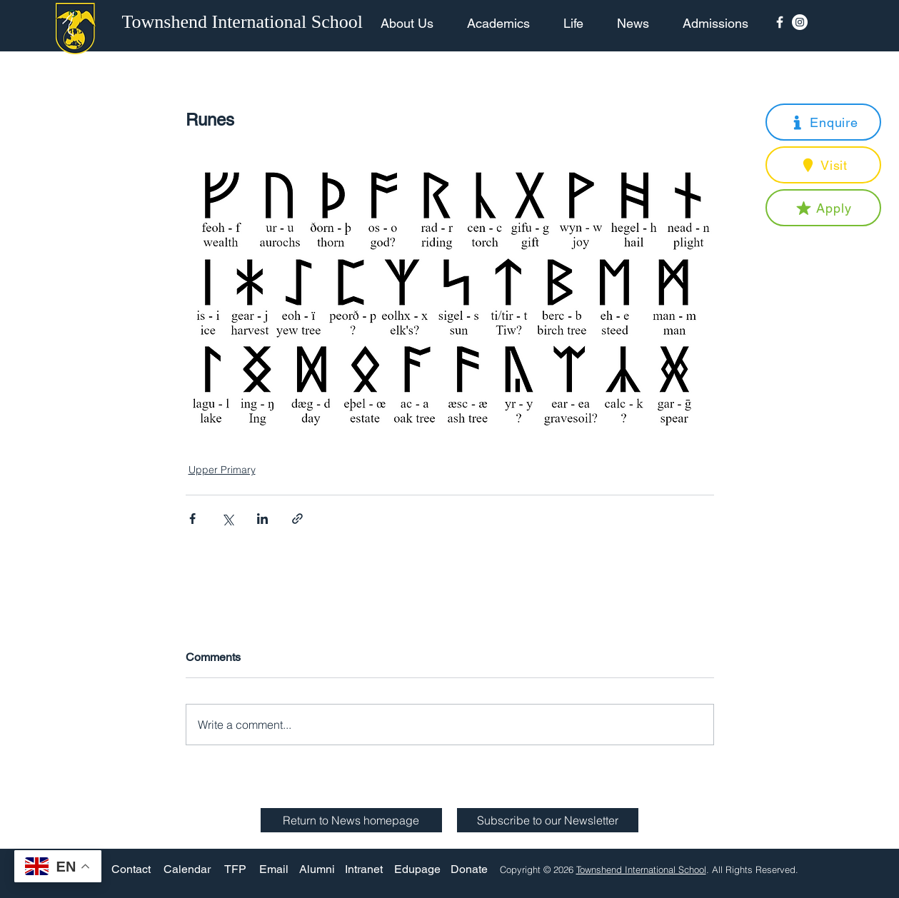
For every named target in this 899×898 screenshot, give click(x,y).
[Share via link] (297, 518)
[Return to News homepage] (351, 820)
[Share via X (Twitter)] (227, 518)
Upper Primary (222, 469)
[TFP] (235, 869)
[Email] (273, 869)
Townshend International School (641, 869)
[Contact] (131, 869)
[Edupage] (417, 869)
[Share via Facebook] (192, 518)
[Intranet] (364, 869)
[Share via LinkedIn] (262, 518)
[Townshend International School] (245, 22)
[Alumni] (317, 869)
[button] (823, 122)
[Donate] (469, 869)
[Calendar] (187, 869)
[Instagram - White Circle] (800, 22)
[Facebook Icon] (780, 22)
